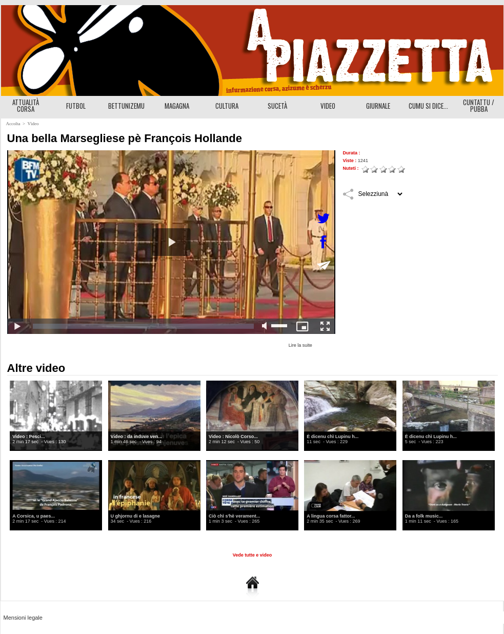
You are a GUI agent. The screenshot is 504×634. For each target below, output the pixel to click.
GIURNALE (378, 106)
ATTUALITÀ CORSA (25, 105)
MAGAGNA (177, 106)
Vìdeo (32, 123)
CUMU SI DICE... (428, 106)
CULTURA (226, 106)
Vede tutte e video (252, 555)
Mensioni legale (23, 618)
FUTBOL (76, 106)
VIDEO (327, 106)
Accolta (13, 123)
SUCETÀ (277, 106)
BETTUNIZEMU (126, 106)
